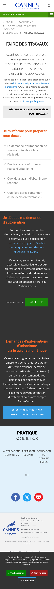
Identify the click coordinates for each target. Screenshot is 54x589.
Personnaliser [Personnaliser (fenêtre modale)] (27, 581)
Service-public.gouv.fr (33, 101)
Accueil (8, 22)
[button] (38, 497)
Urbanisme (12, 32)
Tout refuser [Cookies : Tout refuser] (38, 573)
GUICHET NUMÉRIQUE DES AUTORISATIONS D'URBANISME (27, 412)
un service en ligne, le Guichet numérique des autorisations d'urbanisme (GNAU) (27, 247)
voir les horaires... (34, 537)
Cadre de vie (26, 22)
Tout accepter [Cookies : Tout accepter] (16, 573)
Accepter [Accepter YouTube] (36, 302)
